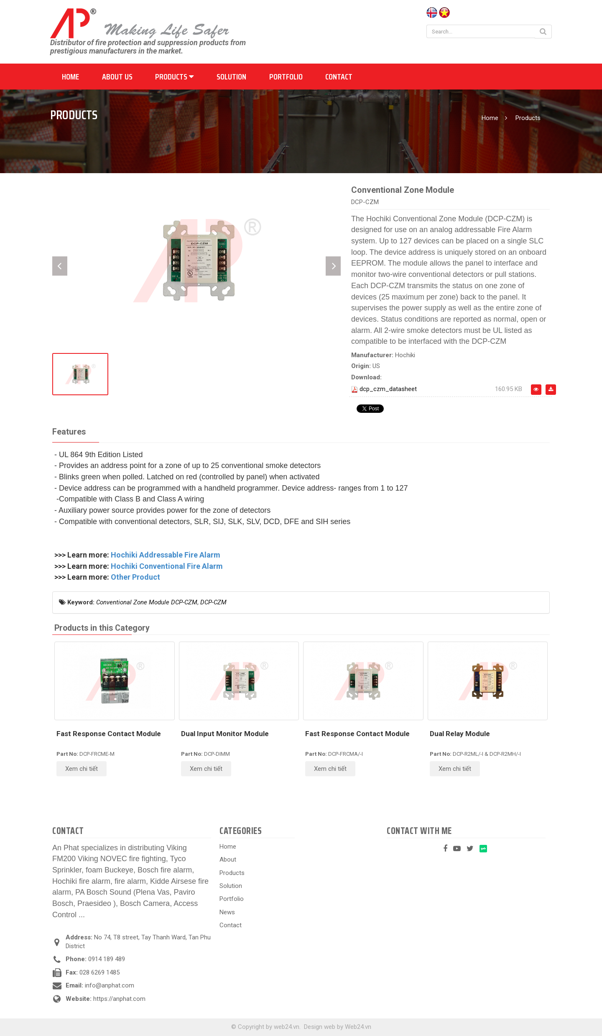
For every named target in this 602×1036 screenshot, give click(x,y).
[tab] (69, 432)
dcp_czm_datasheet (388, 389)
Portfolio (286, 76)
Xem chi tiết (81, 769)
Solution (231, 76)
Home (70, 76)
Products (174, 76)
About (227, 859)
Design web (319, 1027)
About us (117, 76)
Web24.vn (358, 1027)
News (227, 912)
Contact (338, 76)
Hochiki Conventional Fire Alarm (167, 566)
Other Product (135, 577)
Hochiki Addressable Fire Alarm (165, 554)
